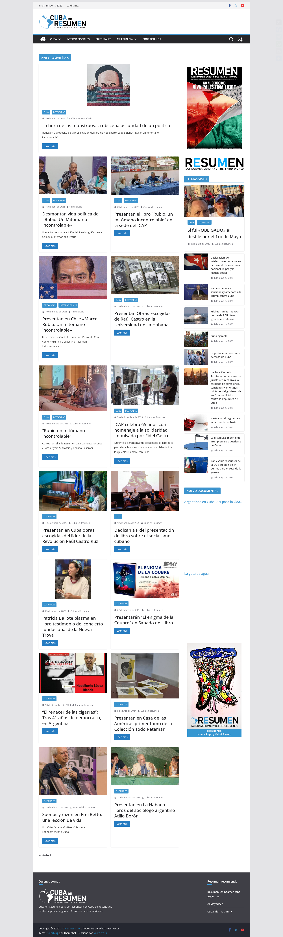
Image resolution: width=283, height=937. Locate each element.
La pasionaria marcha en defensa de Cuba (226, 355)
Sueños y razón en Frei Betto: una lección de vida (72, 817)
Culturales (103, 39)
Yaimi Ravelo (75, 206)
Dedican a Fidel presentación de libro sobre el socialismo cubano (144, 535)
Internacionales (78, 39)
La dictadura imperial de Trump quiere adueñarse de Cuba (226, 441)
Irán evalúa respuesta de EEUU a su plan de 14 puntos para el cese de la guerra (226, 466)
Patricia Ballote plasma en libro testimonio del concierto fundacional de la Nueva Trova (72, 626)
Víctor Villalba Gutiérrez (85, 807)
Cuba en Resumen (152, 207)
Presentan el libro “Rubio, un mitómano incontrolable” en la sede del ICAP (143, 219)
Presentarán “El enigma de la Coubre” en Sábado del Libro (143, 620)
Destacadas (59, 112)
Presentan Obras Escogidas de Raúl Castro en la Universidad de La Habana (142, 318)
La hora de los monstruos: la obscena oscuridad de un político (106, 125)
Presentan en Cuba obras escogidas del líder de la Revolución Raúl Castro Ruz (70, 535)
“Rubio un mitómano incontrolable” (63, 433)
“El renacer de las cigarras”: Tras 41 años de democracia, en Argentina (71, 717)
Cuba (53, 39)
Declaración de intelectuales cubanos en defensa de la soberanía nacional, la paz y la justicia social (226, 265)
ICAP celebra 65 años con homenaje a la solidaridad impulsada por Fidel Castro (142, 429)
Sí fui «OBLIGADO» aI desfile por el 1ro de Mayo (214, 233)
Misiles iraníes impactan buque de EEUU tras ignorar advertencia (225, 315)
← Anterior (46, 855)
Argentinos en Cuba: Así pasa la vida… (213, 502)
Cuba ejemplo (219, 336)
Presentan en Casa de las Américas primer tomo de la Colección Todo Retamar (143, 723)
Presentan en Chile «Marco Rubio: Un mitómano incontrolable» (70, 324)
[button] (59, 39)
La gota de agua (196, 573)
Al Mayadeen (215, 904)
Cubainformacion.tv (219, 911)
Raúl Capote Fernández (81, 118)
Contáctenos (151, 39)
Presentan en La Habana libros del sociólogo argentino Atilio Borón (144, 810)
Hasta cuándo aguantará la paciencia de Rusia (225, 420)
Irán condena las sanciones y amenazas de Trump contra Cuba (226, 291)
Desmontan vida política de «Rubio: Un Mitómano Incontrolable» (70, 219)
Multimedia (125, 39)
